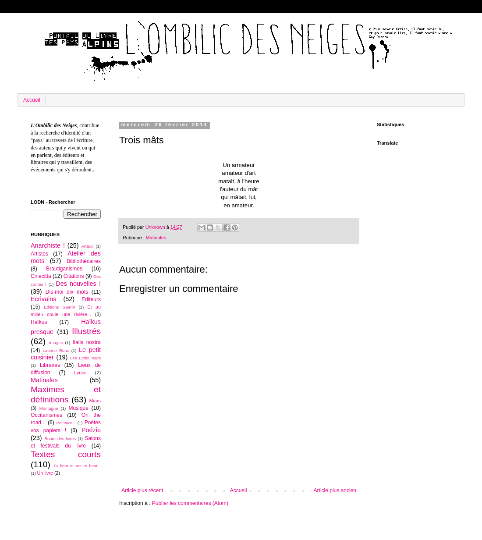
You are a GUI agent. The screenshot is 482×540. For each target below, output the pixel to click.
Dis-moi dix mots (67, 292)
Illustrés (86, 331)
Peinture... (66, 422)
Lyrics (80, 372)
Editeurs (91, 299)
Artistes (39, 254)
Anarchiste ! (48, 245)
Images (56, 342)
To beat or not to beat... (77, 465)
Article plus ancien (335, 490)
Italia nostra (86, 342)
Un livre (45, 473)
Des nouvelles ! (78, 283)
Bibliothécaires (84, 261)
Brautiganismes (64, 269)
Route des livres (60, 438)
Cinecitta (41, 276)
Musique (78, 408)
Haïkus (39, 322)
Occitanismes (46, 415)
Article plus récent (142, 490)
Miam (95, 400)
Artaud (87, 246)
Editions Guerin (59, 307)
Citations (74, 276)
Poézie (91, 429)
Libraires (50, 365)
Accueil (31, 100)
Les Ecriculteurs (85, 357)
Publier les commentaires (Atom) (190, 503)
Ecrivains (43, 298)
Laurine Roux (56, 350)
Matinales (156, 237)
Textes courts (66, 454)
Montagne (48, 408)
